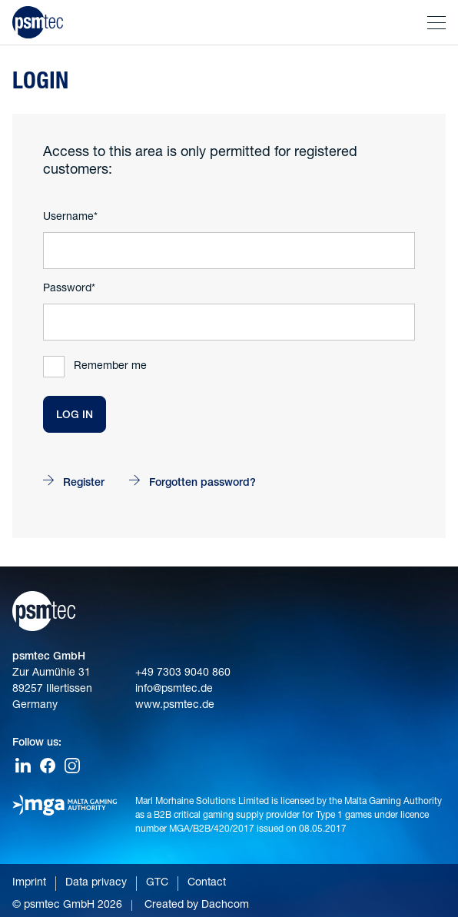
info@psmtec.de (174, 689)
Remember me (110, 366)
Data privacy (96, 883)
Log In (74, 415)
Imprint (29, 883)
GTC (157, 883)
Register (84, 483)
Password (67, 289)
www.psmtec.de (174, 705)
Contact (207, 883)
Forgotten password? (202, 483)
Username (68, 217)
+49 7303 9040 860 (183, 673)
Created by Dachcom (196, 905)
